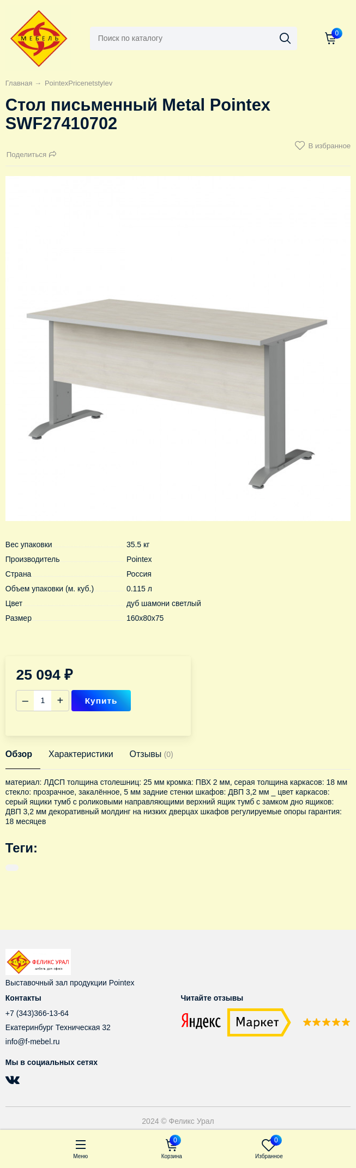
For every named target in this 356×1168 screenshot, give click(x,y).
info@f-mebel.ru (32, 1041)
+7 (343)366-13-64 (37, 1013)
